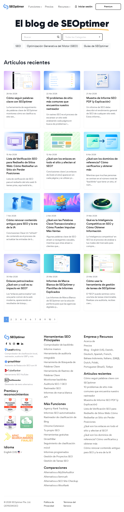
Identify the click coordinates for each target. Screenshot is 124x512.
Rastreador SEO (52, 388)
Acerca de (89, 341)
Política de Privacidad (49, 504)
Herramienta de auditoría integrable (57, 355)
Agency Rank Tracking (56, 408)
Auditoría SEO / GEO (55, 384)
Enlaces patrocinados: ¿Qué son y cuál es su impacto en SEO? (20, 284)
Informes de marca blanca (58, 392)
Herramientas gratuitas (56, 434)
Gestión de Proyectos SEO (58, 456)
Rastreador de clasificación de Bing (60, 419)
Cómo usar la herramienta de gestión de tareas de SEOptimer (100, 284)
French (107, 354)
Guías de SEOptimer (96, 46)
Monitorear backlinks (55, 379)
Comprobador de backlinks (58, 344)
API (46, 397)
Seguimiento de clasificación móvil (59, 445)
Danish (109, 349)
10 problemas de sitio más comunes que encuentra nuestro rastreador (59, 103)
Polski (95, 362)
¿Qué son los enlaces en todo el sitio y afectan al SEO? (61, 162)
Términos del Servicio (69, 504)
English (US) (97, 349)
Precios (49, 6)
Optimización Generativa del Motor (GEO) (52, 46)
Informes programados (56, 452)
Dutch (87, 362)
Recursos (63, 6)
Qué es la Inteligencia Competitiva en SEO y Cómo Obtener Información (99, 225)
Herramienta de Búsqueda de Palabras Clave (60, 364)
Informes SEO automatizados (59, 412)
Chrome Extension (54, 426)
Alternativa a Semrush (56, 476)
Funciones (34, 6)
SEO (18, 46)
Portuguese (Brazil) (94, 366)
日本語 (116, 358)
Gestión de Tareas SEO (56, 460)
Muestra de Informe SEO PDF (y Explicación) (101, 99)
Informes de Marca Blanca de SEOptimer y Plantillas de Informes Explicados (60, 286)
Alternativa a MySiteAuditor (59, 472)
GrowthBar (50, 439)
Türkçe (109, 366)
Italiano (108, 358)
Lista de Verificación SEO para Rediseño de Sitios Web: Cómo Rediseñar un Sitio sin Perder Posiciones (22, 166)
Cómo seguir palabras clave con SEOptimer (19, 99)
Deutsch (88, 354)
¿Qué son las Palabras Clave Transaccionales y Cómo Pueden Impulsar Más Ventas (61, 225)
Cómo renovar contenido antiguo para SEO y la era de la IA (21, 223)
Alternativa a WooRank (56, 485)
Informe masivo (52, 349)
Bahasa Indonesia (93, 358)
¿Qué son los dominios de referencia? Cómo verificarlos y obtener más (102, 164)
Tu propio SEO (52, 430)
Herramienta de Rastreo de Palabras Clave (58, 373)
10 (50, 319)
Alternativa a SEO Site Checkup (61, 481)
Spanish (98, 354)
